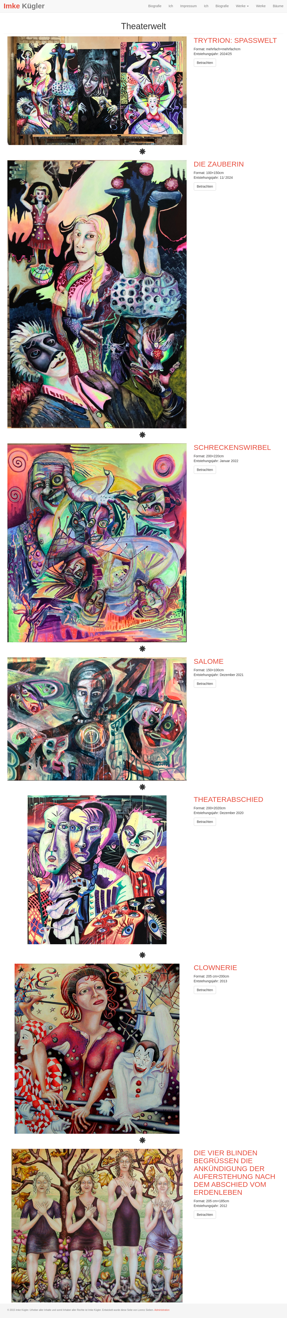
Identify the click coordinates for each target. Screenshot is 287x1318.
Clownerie (215, 968)
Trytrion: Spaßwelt (235, 40)
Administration (161, 1310)
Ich (170, 6)
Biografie (154, 6)
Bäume (278, 6)
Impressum (188, 6)
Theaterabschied (228, 799)
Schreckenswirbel (232, 447)
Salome (209, 661)
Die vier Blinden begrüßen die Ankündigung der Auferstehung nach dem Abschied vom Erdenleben (235, 1172)
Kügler (24, 6)
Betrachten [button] (205, 63)
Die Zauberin (219, 164)
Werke (242, 6)
